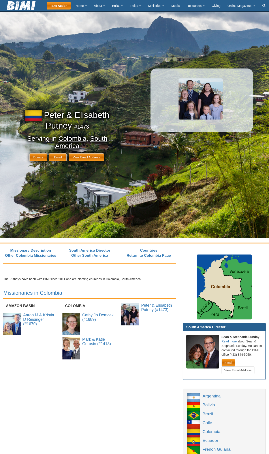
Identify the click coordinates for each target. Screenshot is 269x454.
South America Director (89, 250)
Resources (196, 6)
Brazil (208, 413)
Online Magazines (241, 6)
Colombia (72, 138)
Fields (135, 6)
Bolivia (209, 404)
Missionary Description (30, 250)
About (99, 6)
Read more (229, 341)
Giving (216, 6)
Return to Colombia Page (149, 255)
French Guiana (217, 449)
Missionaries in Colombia (32, 293)
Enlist (117, 6)
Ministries (156, 6)
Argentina (212, 395)
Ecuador (210, 440)
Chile (207, 422)
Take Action (58, 6)
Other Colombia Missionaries (30, 255)
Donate (38, 157)
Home (81, 6)
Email (58, 157)
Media (175, 6)
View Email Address (86, 157)
